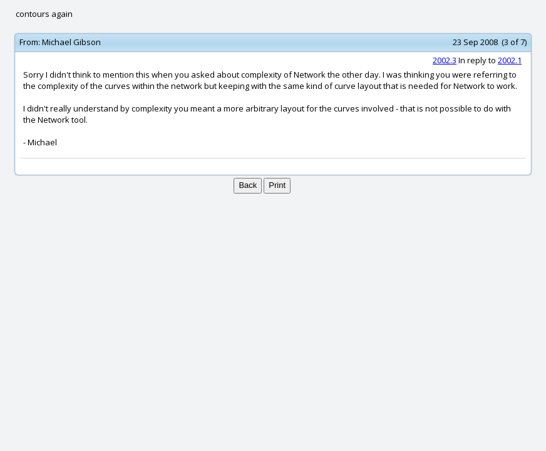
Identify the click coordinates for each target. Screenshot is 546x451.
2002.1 (510, 60)
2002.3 (444, 60)
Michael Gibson (71, 42)
